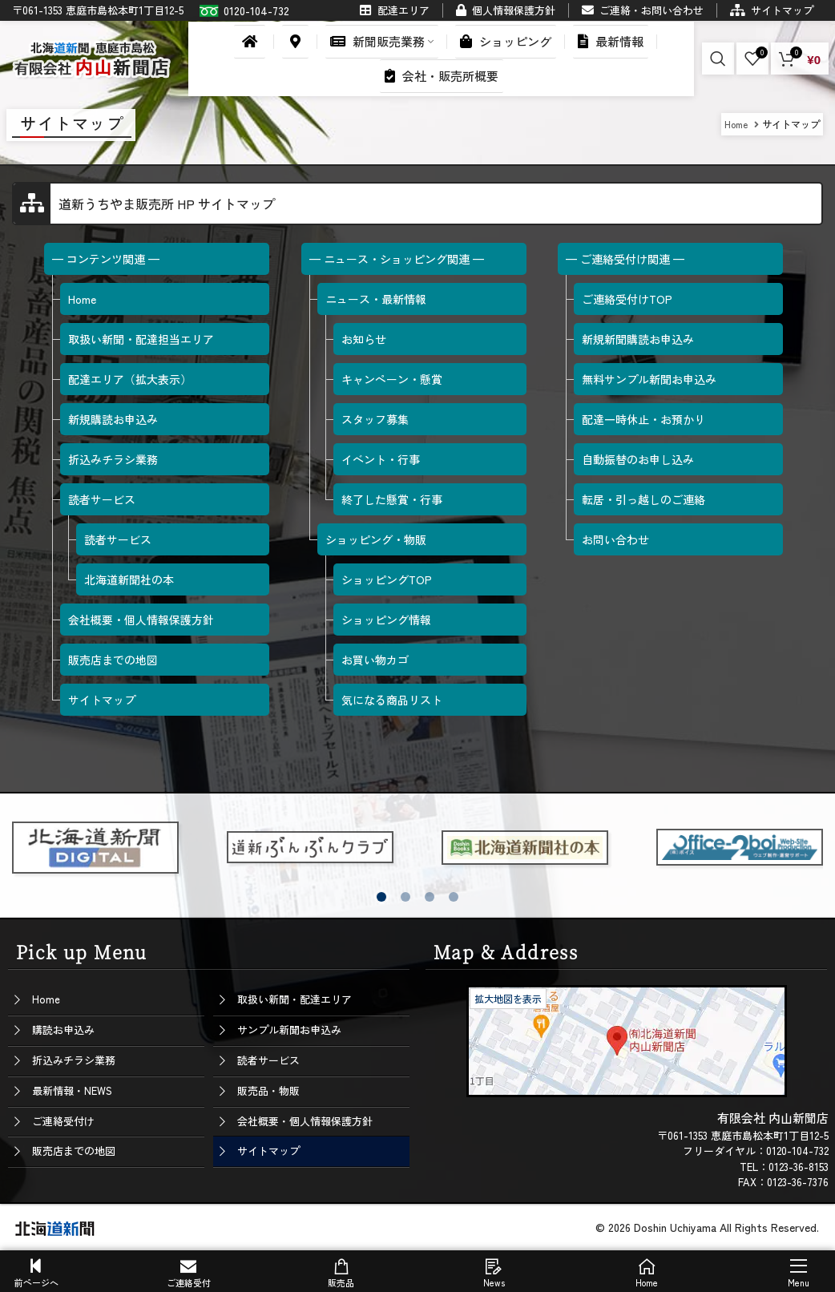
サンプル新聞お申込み (289, 1029)
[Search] (718, 58)
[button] (381, 897)
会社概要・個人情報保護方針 (305, 1120)
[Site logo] (92, 56)
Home (46, 999)
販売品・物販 (268, 1090)
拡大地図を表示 (508, 998)
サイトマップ (268, 1150)
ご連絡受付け (63, 1120)
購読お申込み (63, 1029)
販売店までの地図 (73, 1150)
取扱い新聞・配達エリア (294, 999)
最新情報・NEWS (72, 1090)
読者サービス (268, 1060)
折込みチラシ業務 (73, 1060)
